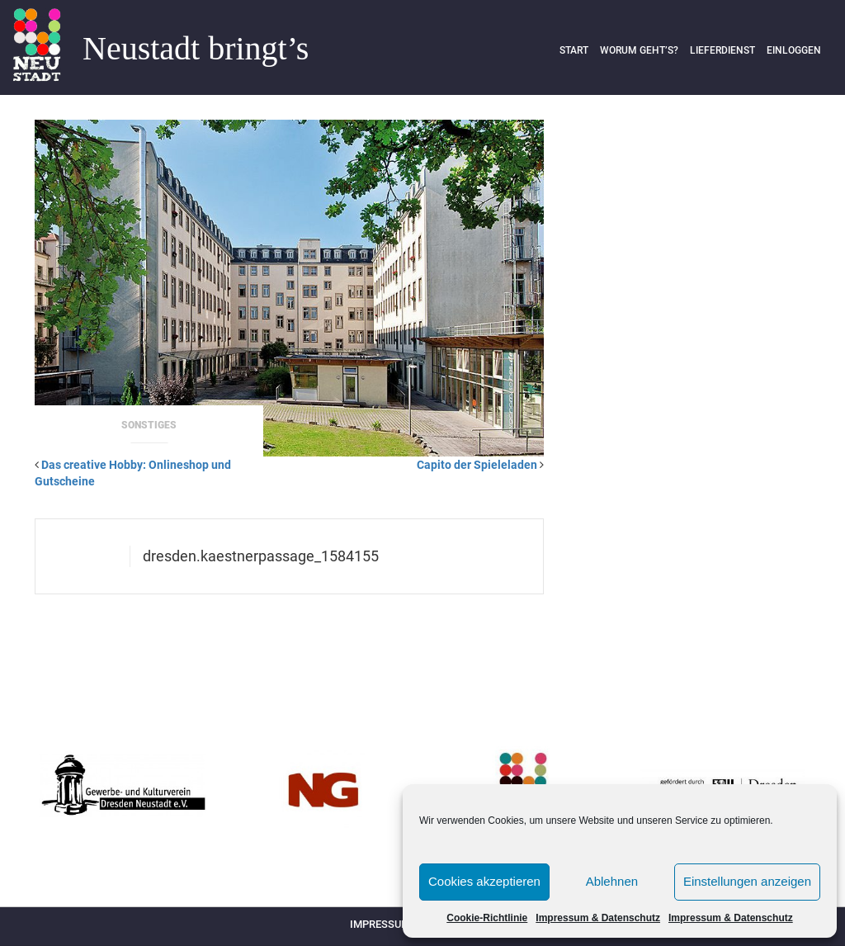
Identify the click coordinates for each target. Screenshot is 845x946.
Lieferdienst (722, 50)
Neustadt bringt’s (196, 48)
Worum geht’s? (639, 50)
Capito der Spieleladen (477, 464)
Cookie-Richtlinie (486, 918)
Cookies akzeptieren (484, 881)
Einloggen (794, 50)
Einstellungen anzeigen (747, 881)
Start (573, 50)
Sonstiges (149, 425)
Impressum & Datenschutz (598, 918)
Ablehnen (612, 881)
